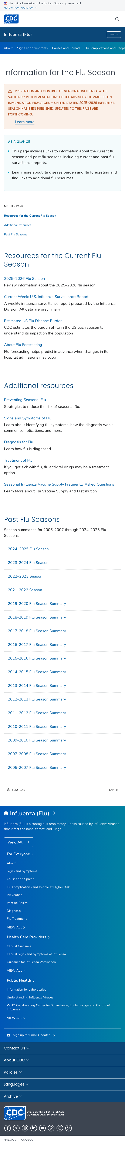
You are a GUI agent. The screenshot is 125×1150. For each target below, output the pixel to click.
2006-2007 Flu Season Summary (37, 767)
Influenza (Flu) (18, 34)
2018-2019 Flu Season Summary (37, 617)
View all (16, 927)
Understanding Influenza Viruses (30, 997)
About (8, 48)
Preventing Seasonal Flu (25, 399)
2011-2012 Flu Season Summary (37, 712)
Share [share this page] (113, 790)
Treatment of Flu (18, 460)
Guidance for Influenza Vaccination (31, 962)
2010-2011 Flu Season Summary (37, 726)
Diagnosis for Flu (18, 442)
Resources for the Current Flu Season (30, 216)
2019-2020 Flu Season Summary (37, 603)
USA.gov (27, 1140)
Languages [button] (16, 1084)
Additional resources (17, 225)
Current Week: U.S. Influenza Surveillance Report (46, 296)
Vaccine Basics (17, 903)
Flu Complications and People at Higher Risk (38, 887)
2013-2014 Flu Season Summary (37, 685)
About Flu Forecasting (23, 344)
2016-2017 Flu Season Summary (37, 644)
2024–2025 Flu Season (28, 549)
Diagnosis (14, 911)
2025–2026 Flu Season (24, 278)
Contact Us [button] (17, 1048)
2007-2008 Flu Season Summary (37, 753)
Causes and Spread (66, 48)
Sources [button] (18, 790)
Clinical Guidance (19, 946)
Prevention (14, 895)
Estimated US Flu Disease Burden (33, 320)
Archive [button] (13, 1097)
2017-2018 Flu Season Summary (37, 630)
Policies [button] (13, 1073)
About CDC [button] (16, 1060)
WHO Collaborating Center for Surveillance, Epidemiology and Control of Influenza (58, 1007)
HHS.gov (10, 1140)
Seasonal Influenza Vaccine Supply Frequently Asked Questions (59, 484)
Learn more (24, 121)
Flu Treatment (17, 918)
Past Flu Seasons (15, 234)
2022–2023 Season (25, 576)
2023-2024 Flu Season (28, 562)
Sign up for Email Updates (31, 1035)
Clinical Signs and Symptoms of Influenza (36, 954)
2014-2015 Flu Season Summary (37, 671)
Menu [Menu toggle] (114, 34)
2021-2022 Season (25, 590)
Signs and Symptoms (32, 48)
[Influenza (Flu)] (62, 814)
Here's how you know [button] (20, 8)
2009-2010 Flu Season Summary (37, 740)
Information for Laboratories (26, 989)
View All (15, 842)
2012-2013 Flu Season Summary (37, 699)
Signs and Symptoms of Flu (27, 418)
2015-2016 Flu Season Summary (37, 658)
